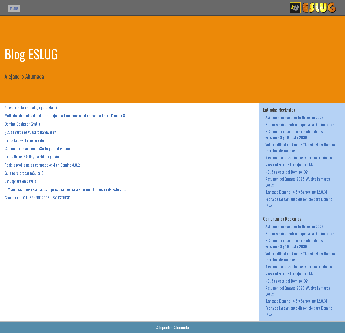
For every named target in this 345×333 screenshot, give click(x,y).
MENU (14, 8)
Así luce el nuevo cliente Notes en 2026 (294, 117)
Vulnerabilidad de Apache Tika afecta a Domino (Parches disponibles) (300, 147)
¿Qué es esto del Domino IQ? (286, 172)
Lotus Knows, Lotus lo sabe (25, 140)
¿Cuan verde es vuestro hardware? (30, 132)
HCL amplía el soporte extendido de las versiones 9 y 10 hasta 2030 (294, 134)
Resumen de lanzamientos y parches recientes (299, 157)
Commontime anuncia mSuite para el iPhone (37, 148)
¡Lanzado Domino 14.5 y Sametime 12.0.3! (296, 192)
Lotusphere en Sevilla (20, 181)
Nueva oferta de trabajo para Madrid (32, 107)
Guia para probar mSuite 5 (24, 173)
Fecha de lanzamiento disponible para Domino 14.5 (298, 202)
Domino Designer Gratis (22, 124)
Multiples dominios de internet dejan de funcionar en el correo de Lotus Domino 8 (65, 115)
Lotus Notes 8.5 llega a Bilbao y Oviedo (33, 156)
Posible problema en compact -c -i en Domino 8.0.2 (42, 165)
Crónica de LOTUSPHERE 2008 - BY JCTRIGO (37, 197)
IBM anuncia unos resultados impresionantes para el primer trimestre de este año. (65, 189)
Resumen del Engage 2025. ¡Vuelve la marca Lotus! (297, 182)
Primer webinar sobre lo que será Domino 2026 (299, 124)
